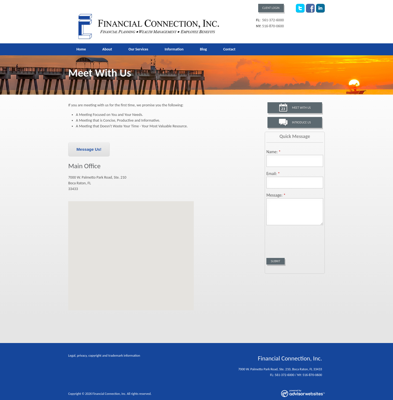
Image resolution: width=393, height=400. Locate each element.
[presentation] (307, 239)
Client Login (270, 8)
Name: (273, 151)
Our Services (138, 49)
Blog (203, 49)
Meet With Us (301, 108)
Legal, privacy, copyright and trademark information (104, 355)
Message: (275, 195)
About (107, 49)
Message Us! (89, 149)
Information (174, 49)
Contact (229, 49)
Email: (273, 173)
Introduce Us (301, 122)
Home (81, 49)
